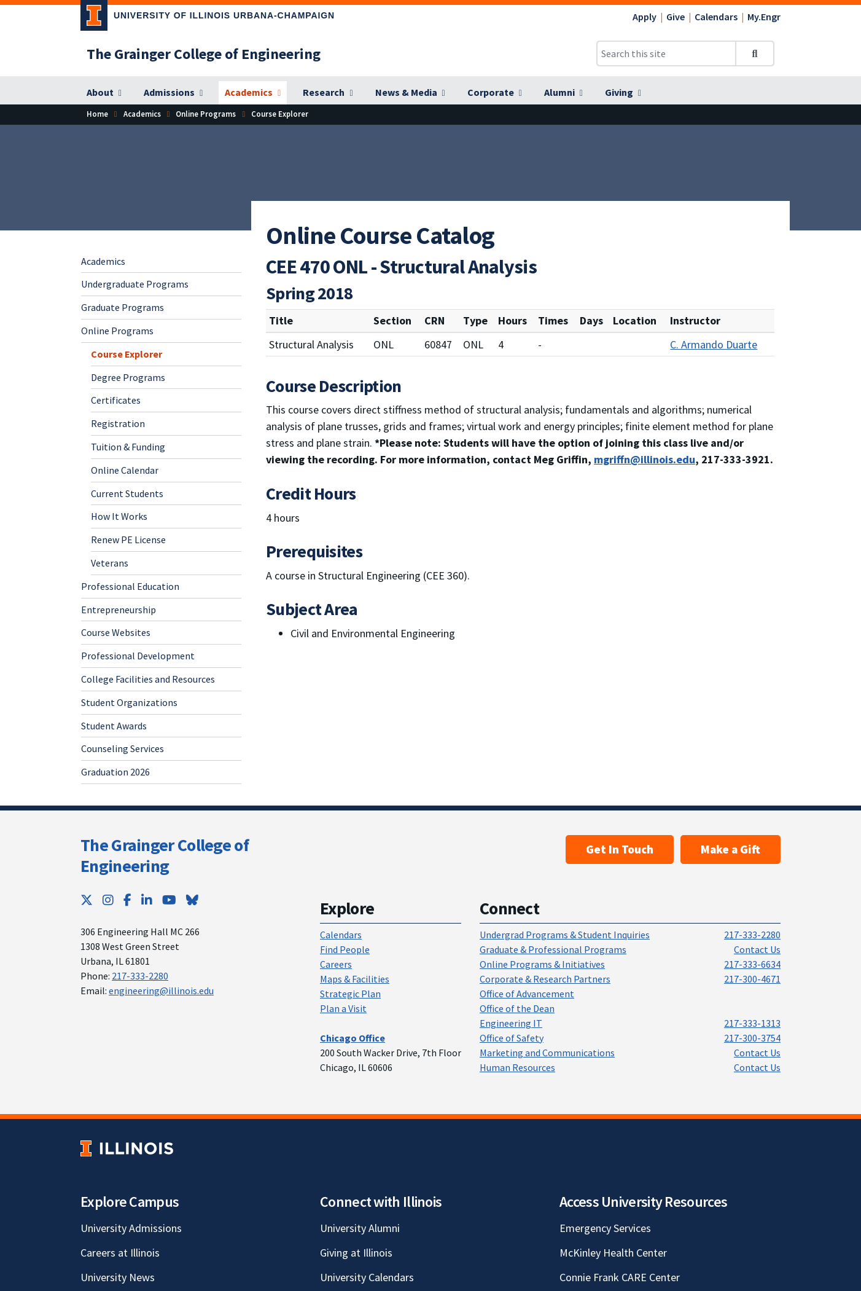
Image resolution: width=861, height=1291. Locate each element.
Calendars (716, 16)
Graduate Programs (122, 307)
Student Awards (114, 726)
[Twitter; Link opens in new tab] (86, 900)
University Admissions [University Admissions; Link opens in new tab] (131, 1228)
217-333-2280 (140, 976)
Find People (345, 949)
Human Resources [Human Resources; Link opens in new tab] (517, 1067)
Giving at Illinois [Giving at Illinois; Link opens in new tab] (356, 1253)
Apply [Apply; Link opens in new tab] (644, 16)
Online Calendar (124, 470)
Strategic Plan (350, 993)
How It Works (119, 516)
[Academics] (253, 92)
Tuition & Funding (128, 447)
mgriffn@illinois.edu (644, 459)
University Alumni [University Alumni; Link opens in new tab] (360, 1228)
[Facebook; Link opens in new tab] (127, 900)
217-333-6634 (752, 964)
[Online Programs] (206, 114)
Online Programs (117, 330)
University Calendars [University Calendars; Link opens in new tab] (367, 1277)
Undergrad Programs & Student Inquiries (565, 934)
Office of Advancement (527, 993)
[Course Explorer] (279, 114)
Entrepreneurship (118, 609)
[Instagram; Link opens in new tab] (108, 900)
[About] (104, 92)
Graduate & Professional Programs (553, 949)
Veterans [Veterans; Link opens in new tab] (109, 563)
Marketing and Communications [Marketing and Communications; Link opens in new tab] (547, 1052)
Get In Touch (619, 849)
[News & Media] (410, 92)
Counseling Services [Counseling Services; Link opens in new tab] (122, 748)
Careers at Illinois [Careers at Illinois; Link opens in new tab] (120, 1253)
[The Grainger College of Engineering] (204, 53)
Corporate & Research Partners (545, 979)
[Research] (328, 92)
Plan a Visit (343, 1008)
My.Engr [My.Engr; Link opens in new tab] (764, 16)
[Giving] (623, 92)
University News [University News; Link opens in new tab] (117, 1277)
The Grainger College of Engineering (164, 855)
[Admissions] (173, 92)
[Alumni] (563, 92)
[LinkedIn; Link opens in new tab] (146, 900)
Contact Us (757, 949)
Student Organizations (129, 702)
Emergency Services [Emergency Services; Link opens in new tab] (605, 1228)
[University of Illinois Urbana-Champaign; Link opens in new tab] (207, 18)
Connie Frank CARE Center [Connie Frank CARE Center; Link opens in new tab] (619, 1277)
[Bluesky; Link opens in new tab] (192, 900)
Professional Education (130, 586)
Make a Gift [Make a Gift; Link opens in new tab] (730, 849)
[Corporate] (494, 92)
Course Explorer (126, 354)
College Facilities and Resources (148, 679)
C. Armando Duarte (713, 344)
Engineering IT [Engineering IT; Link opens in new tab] (511, 1023)
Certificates (116, 400)
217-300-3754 (752, 1038)
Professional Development (138, 655)
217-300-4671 (752, 979)
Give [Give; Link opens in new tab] (675, 16)
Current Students (127, 493)
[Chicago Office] (352, 1038)
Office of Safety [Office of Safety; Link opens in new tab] (511, 1038)
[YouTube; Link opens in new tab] (169, 900)
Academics (103, 261)
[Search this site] (666, 53)
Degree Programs (128, 377)
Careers (336, 964)
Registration (118, 423)
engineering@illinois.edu (161, 990)
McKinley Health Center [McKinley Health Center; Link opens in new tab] (613, 1253)
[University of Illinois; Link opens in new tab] (126, 1148)
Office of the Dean (517, 1008)
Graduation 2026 (115, 772)
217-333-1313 (752, 1023)
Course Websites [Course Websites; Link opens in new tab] (115, 632)
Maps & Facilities (354, 979)
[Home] (97, 114)
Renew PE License (128, 539)
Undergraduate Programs (135, 284)
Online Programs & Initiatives (542, 964)
